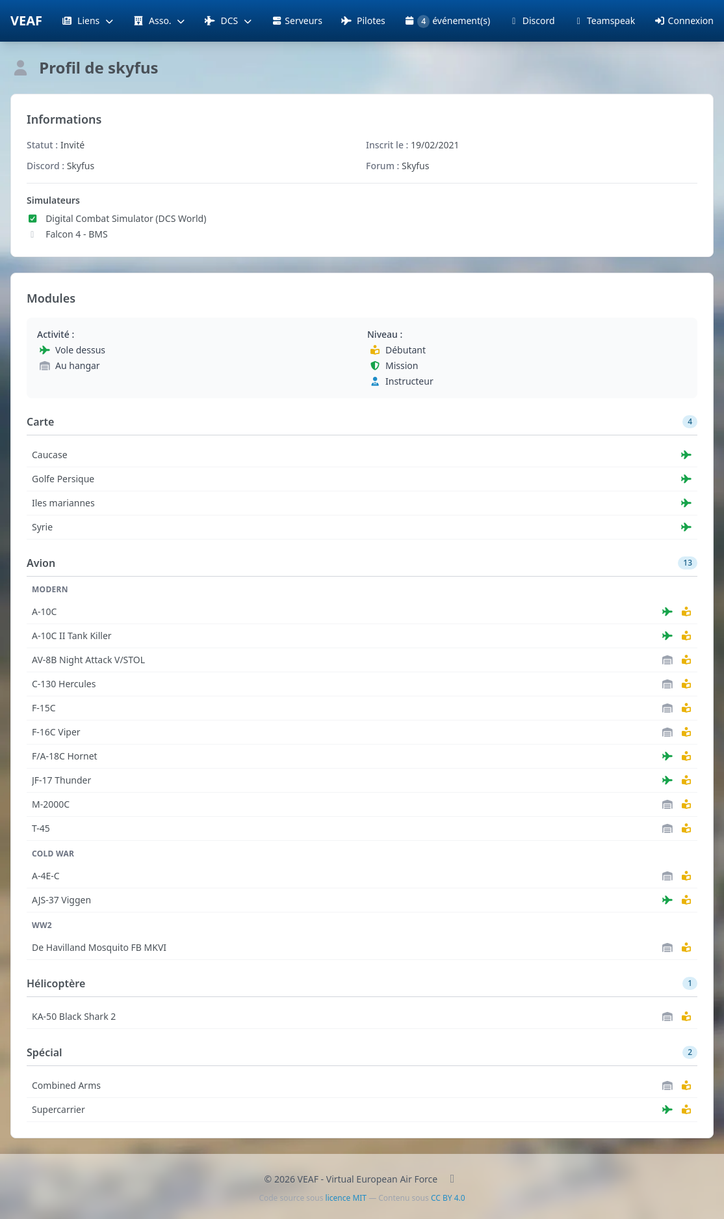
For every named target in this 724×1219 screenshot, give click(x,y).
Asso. (159, 20)
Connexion (684, 20)
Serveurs (296, 20)
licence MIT (346, 1197)
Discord (531, 20)
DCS (228, 20)
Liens (87, 20)
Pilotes (363, 20)
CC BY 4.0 (448, 1197)
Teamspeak (604, 20)
